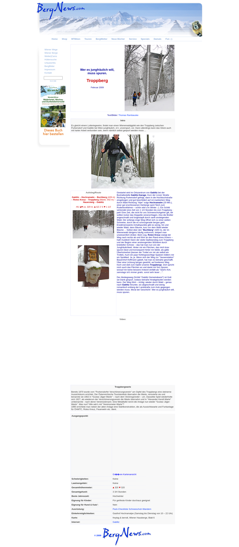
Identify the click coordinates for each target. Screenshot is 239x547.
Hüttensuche (50, 59)
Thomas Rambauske (128, 115)
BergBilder (49, 66)
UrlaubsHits (50, 63)
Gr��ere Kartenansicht (124, 474)
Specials (145, 39)
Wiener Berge (51, 53)
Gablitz (116, 522)
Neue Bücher (118, 39)
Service (133, 39)
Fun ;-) (168, 39)
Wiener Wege (51, 49)
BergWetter (101, 39)
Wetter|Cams (50, 56)
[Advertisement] (189, 94)
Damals (157, 39)
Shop (64, 39)
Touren (88, 39)
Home (55, 39)
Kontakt (48, 73)
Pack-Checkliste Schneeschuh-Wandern (132, 509)
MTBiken (75, 39)
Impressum (49, 69)
